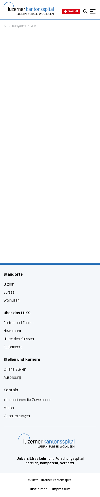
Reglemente (13, 347)
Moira (33, 26)
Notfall (71, 11)
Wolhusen (12, 300)
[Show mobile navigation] (92, 11)
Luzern (9, 284)
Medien (9, 408)
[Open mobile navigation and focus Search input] (86, 11)
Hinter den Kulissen (19, 339)
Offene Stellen (15, 369)
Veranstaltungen (17, 416)
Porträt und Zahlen (18, 323)
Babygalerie (19, 26)
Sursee (9, 292)
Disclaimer (38, 489)
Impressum (61, 489)
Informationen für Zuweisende (27, 400)
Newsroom (12, 331)
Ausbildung (12, 377)
